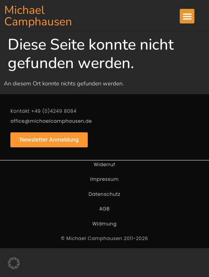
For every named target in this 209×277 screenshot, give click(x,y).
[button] (187, 16)
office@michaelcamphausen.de (51, 121)
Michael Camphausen (38, 16)
